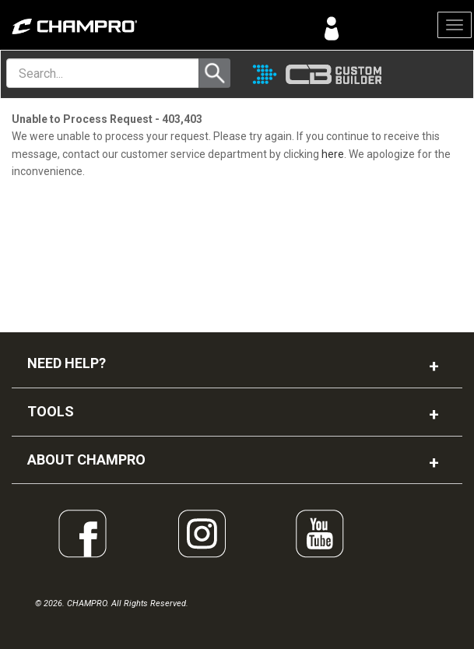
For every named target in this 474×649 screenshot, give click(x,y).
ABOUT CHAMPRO (86, 459)
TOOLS (50, 411)
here (332, 154)
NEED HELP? (66, 363)
